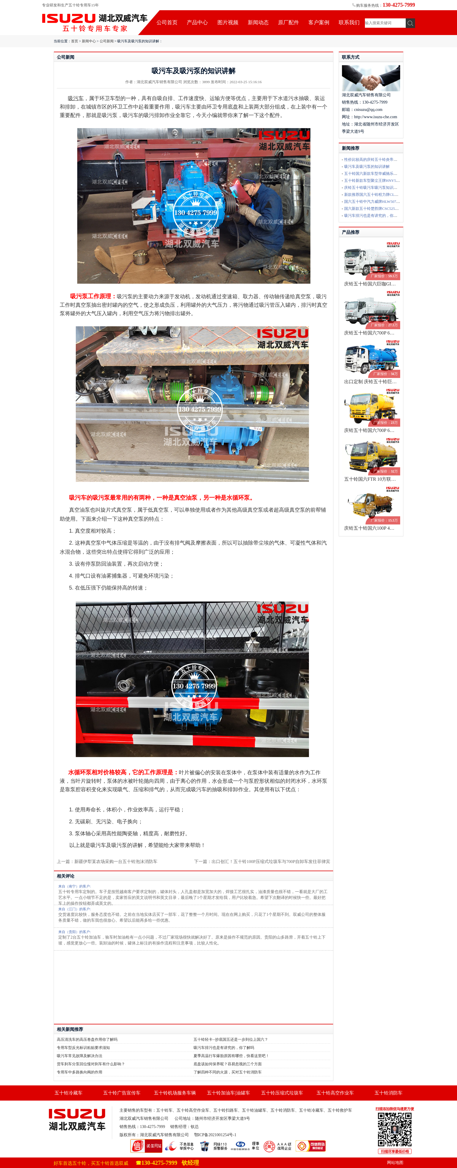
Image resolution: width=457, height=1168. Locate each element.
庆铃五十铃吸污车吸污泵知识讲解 (372, 187)
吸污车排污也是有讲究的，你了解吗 (224, 1047)
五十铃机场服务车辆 (175, 1092)
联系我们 (349, 22)
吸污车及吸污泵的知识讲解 (367, 166)
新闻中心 (89, 41)
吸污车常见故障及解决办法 (79, 1056)
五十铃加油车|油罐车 (228, 1092)
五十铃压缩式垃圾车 (282, 1092)
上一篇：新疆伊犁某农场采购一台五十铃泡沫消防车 (107, 861)
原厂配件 (288, 22)
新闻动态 (258, 22)
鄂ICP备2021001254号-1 (215, 1135)
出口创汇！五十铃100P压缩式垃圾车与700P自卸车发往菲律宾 (271, 861)
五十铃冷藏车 (68, 1092)
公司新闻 (107, 41)
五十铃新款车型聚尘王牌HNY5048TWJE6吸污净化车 (388, 180)
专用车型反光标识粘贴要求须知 (83, 1047)
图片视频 (227, 22)
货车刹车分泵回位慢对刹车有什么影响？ (91, 1064)
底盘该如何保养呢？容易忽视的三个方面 (228, 1064)
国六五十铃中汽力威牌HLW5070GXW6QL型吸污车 (386, 201)
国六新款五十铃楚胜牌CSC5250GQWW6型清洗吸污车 (389, 208)
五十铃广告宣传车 (121, 1092)
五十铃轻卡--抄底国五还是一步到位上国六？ (231, 1039)
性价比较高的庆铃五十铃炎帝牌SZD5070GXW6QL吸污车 (391, 159)
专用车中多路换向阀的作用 (79, 1072)
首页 (74, 41)
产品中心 (197, 22)
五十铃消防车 (388, 1092)
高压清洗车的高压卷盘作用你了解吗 (87, 1039)
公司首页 (167, 22)
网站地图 (395, 1162)
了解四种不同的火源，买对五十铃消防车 (228, 1072)
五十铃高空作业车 (335, 1092)
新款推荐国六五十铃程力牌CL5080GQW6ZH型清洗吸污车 (392, 194)
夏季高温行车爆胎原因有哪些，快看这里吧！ (231, 1056)
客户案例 (318, 22)
